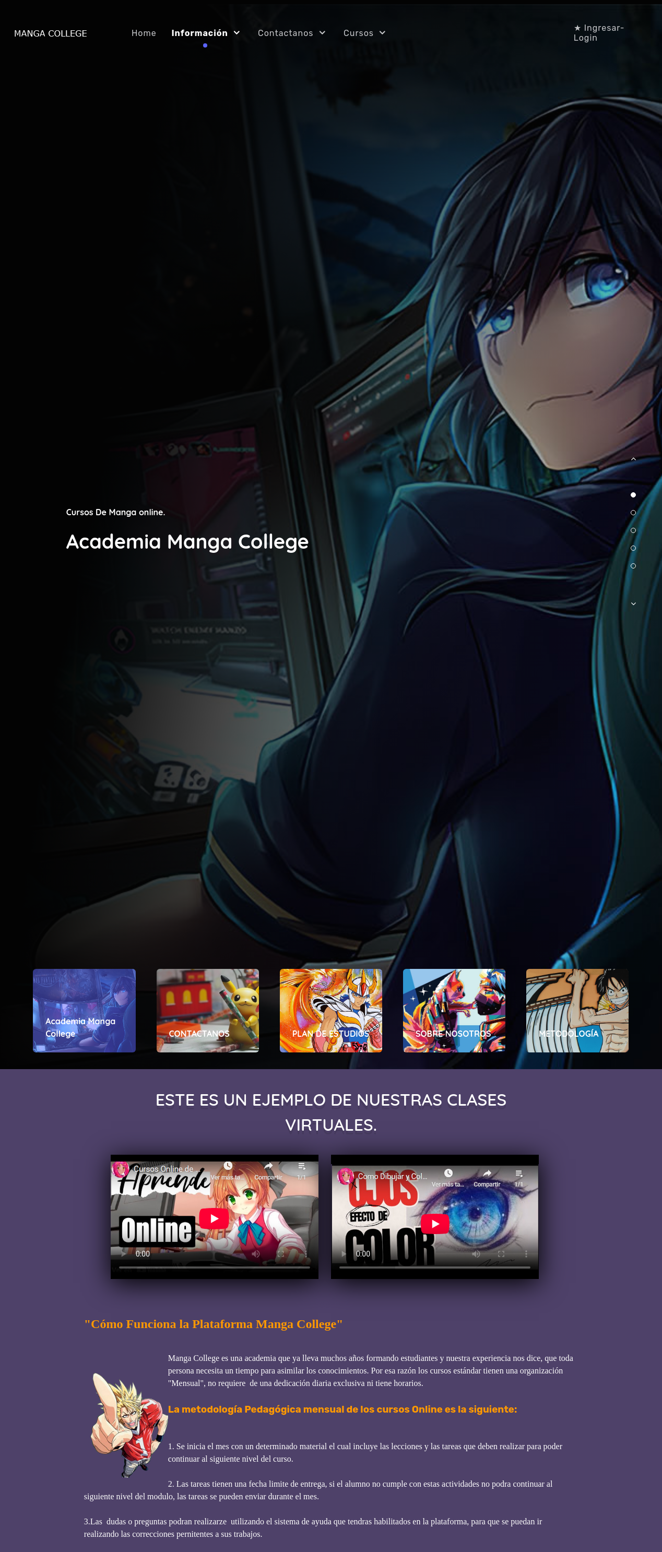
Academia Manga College (187, 541)
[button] (633, 464)
